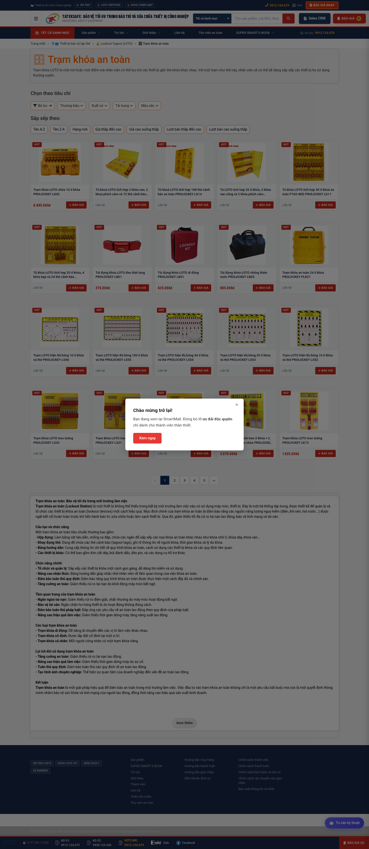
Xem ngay (147, 438)
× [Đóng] (236, 405)
